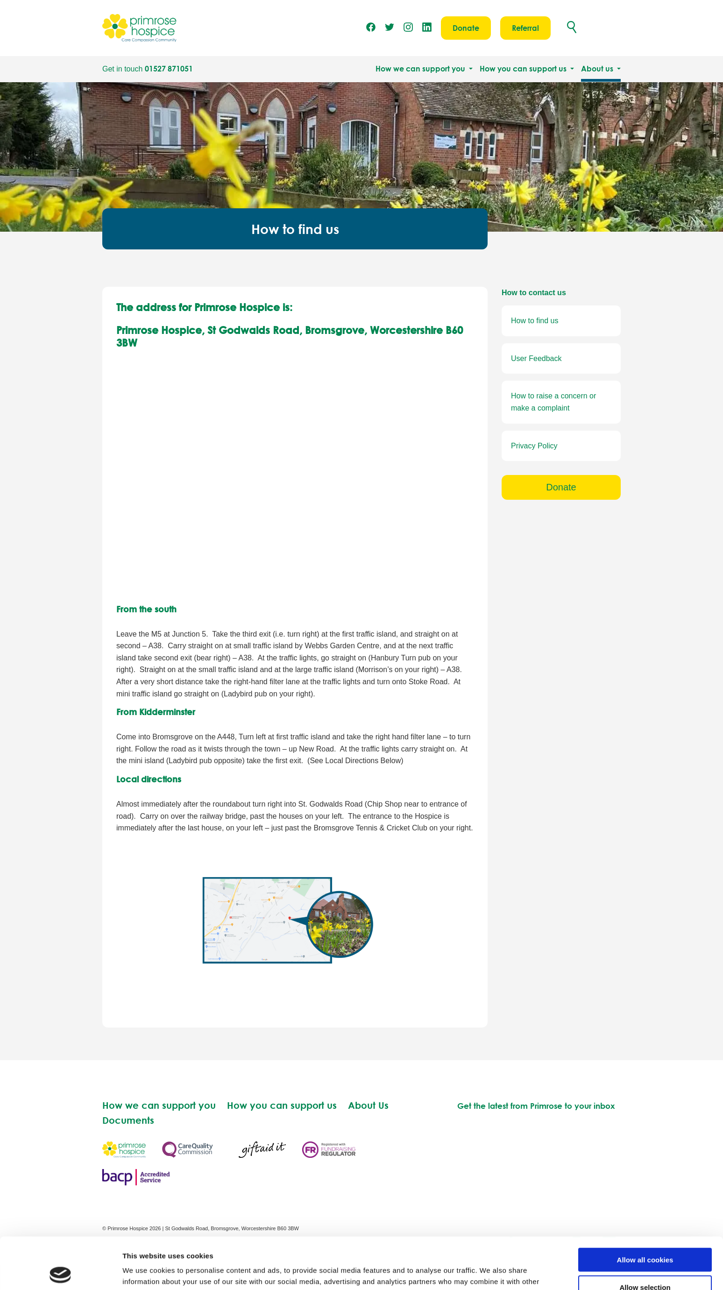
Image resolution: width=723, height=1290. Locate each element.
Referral (525, 28)
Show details (490, 1272)
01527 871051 (169, 68)
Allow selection (644, 1236)
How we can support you (421, 68)
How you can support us (524, 68)
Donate (466, 28)
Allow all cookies (645, 1208)
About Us (368, 1105)
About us (598, 68)
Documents (128, 1120)
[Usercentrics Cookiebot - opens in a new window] (60, 1272)
